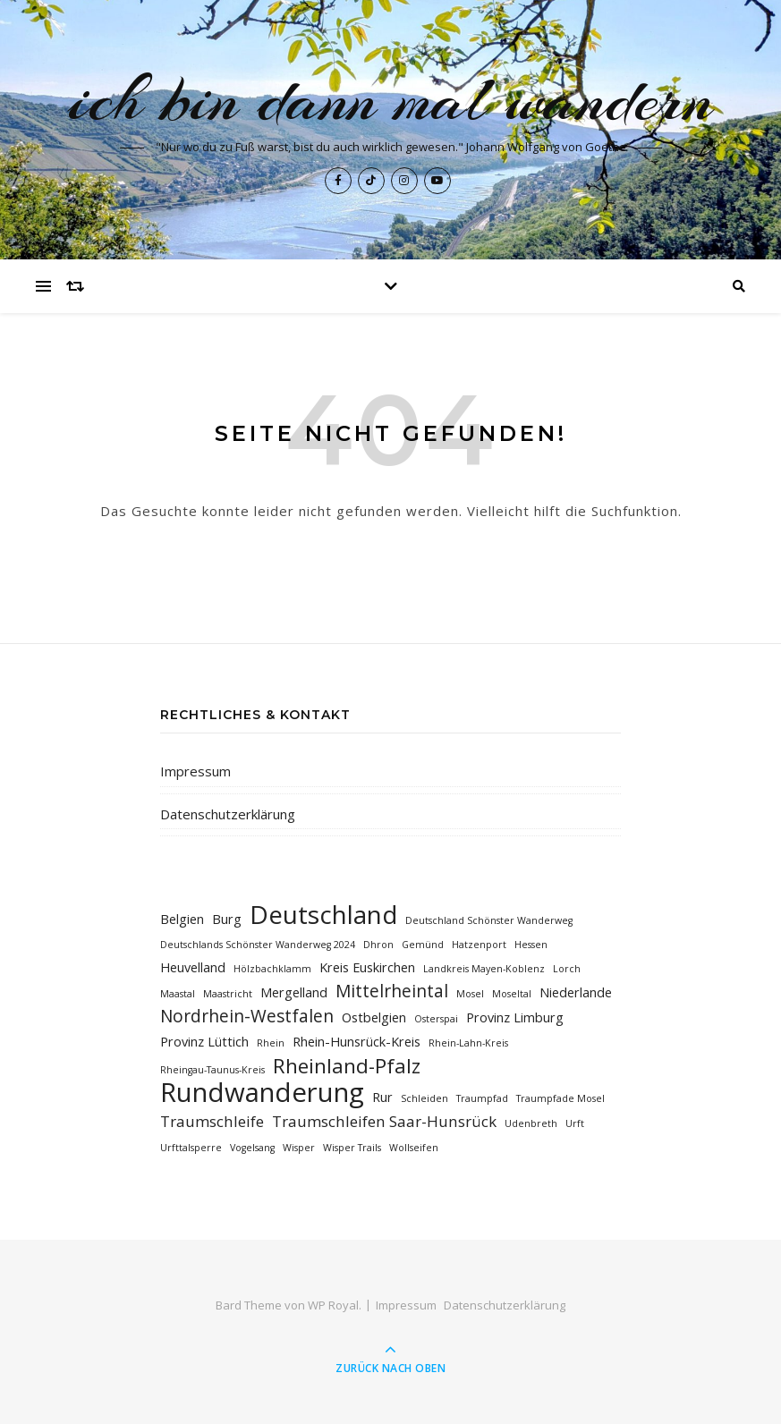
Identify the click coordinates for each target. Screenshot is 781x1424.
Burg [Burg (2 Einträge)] (227, 919)
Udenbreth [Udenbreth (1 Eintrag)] (531, 1123)
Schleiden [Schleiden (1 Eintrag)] (424, 1098)
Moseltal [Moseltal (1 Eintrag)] (511, 993)
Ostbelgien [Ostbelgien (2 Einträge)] (374, 1017)
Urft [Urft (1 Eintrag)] (574, 1123)
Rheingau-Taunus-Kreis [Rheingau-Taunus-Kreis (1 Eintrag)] (212, 1070)
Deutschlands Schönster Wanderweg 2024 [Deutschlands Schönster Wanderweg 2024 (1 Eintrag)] (257, 944)
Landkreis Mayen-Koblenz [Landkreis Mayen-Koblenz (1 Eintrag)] (484, 968)
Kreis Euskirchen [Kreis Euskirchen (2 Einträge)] (367, 967)
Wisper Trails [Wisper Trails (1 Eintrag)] (352, 1147)
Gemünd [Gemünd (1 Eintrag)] (423, 944)
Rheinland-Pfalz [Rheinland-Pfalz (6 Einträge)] (346, 1066)
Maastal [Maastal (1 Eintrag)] (177, 993)
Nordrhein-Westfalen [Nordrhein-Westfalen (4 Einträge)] (247, 1016)
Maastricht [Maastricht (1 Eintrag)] (227, 993)
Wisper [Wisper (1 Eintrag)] (299, 1147)
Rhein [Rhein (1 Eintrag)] (270, 1043)
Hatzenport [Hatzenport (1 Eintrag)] (479, 944)
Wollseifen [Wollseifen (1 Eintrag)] (413, 1147)
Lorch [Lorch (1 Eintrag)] (567, 968)
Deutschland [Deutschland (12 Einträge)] (323, 914)
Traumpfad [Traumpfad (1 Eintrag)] (482, 1098)
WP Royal (333, 1305)
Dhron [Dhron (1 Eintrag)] (378, 944)
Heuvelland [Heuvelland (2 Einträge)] (192, 967)
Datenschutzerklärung (227, 814)
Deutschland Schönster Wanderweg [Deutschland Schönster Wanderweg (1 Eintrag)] (489, 920)
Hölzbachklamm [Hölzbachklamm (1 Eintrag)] (272, 968)
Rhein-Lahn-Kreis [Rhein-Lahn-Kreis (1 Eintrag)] (468, 1043)
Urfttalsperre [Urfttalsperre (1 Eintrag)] (191, 1147)
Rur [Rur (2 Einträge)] (382, 1097)
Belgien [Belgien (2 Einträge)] (182, 919)
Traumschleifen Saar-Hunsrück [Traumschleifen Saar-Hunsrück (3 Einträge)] (384, 1121)
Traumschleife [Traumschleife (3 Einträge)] (212, 1121)
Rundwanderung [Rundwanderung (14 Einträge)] (262, 1092)
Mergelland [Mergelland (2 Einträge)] (293, 992)
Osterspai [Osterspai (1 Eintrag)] (436, 1019)
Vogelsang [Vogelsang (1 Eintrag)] (252, 1147)
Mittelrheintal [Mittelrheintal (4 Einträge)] (391, 991)
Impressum (195, 771)
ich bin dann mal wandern (391, 99)
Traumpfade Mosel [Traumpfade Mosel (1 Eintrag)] (560, 1098)
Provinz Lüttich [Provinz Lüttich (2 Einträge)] (204, 1041)
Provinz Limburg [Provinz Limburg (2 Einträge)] (515, 1017)
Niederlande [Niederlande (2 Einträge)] (575, 992)
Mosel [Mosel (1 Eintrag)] (470, 993)
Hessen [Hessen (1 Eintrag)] (531, 944)
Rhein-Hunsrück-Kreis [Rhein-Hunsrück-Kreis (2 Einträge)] (356, 1041)
